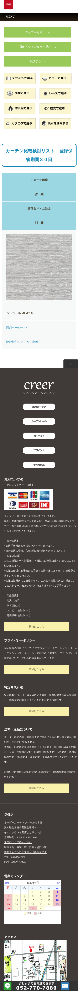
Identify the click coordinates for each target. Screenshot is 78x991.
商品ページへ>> (16, 327)
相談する (35, 61)
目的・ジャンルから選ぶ (35, 46)
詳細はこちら (36, 626)
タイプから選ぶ (35, 32)
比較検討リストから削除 (22, 341)
